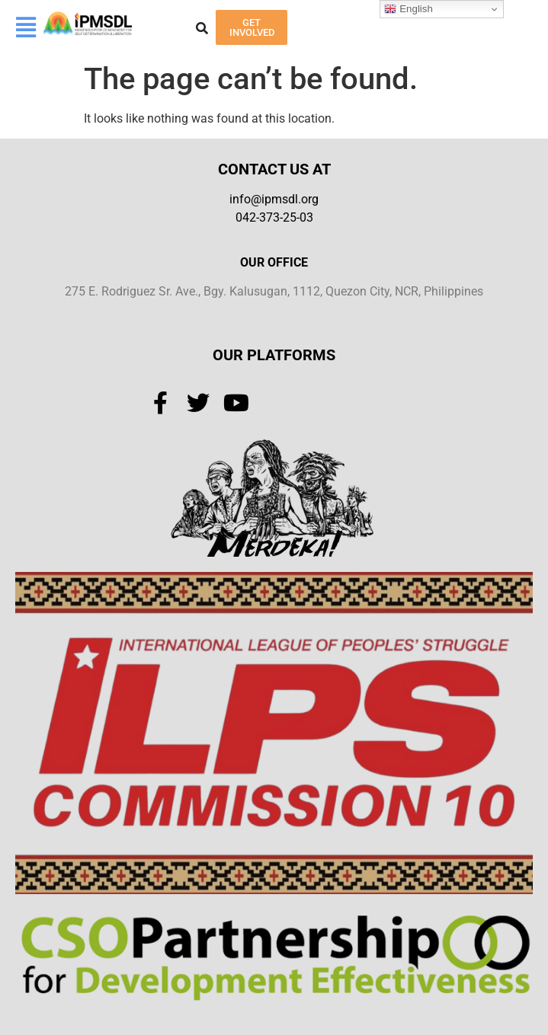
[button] (25, 27)
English (408, 9)
